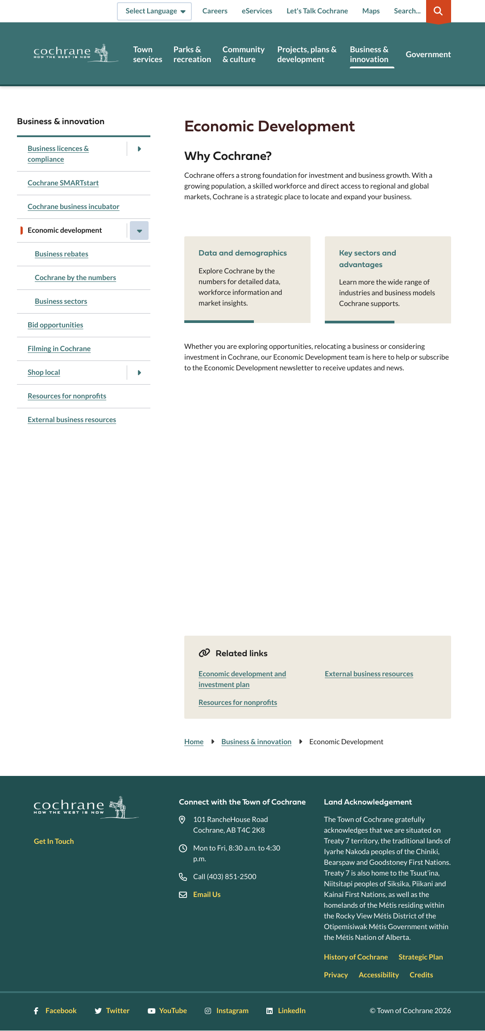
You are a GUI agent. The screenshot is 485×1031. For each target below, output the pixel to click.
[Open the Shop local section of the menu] (139, 372)
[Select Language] (154, 11)
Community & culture (244, 54)
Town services (147, 54)
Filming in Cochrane (59, 348)
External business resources (72, 419)
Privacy (336, 975)
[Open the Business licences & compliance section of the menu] (139, 148)
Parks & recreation (192, 54)
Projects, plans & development (306, 54)
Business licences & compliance (58, 153)
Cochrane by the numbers (75, 277)
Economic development (65, 230)
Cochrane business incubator (74, 206)
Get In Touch (54, 841)
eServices (257, 11)
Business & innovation (369, 54)
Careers (215, 11)
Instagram (227, 1010)
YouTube (167, 1010)
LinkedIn (286, 1010)
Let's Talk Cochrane (317, 11)
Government (428, 54)
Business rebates (61, 254)
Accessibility (379, 975)
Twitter (112, 1010)
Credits (421, 975)
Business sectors (61, 301)
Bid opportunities (55, 325)
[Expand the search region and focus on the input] (420, 11)
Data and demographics (243, 252)
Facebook (55, 1010)
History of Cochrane (356, 957)
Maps (371, 11)
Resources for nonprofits (67, 396)
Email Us (206, 894)
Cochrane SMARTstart (63, 183)
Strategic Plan (421, 957)
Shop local (44, 372)
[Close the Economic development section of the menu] (139, 230)
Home (193, 742)
